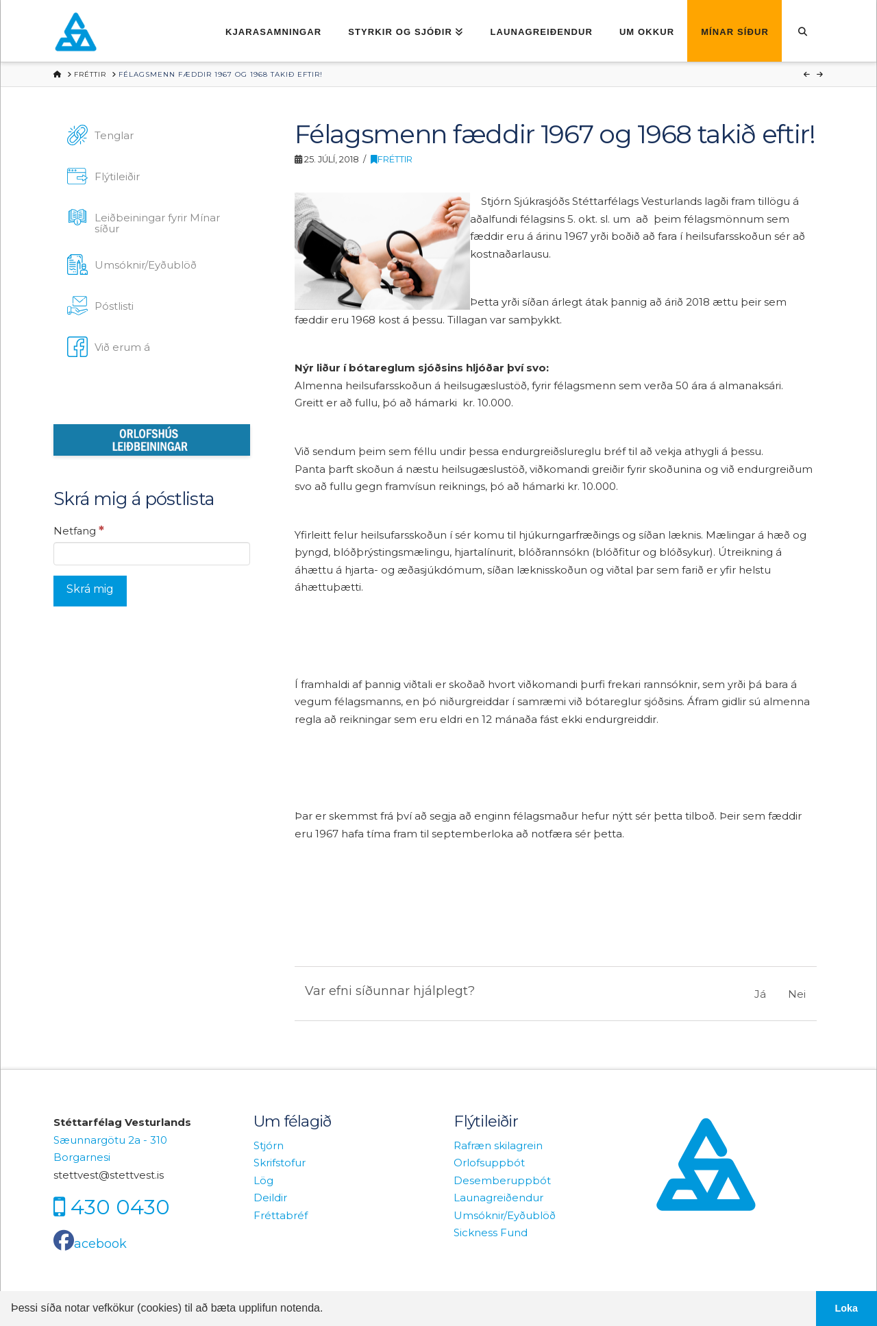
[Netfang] (151, 553)
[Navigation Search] (803, 31)
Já (760, 993)
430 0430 (120, 1207)
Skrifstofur (280, 1162)
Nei (797, 993)
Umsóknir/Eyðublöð (505, 1215)
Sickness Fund (491, 1232)
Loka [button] (847, 1308)
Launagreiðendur (498, 1197)
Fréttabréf (281, 1215)
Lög (263, 1180)
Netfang (79, 530)
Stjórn (269, 1145)
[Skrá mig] (90, 591)
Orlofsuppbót (489, 1162)
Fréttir (391, 159)
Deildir (270, 1197)
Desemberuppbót (502, 1180)
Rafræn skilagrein (498, 1145)
